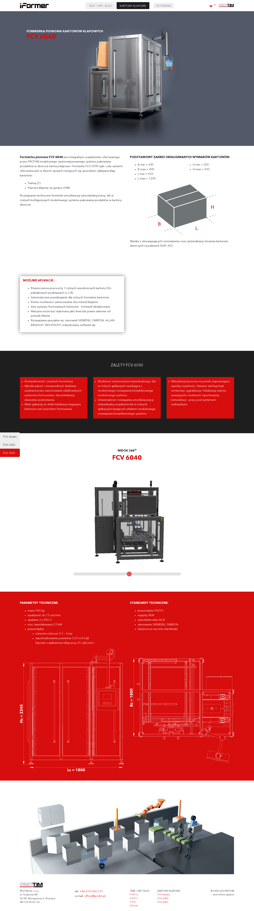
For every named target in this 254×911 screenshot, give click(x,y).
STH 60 (134, 906)
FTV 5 (133, 902)
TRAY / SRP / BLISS (100, 6)
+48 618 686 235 (91, 891)
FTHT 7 (134, 898)
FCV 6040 (9, 453)
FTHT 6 (134, 895)
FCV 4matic (10, 437)
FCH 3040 (9, 445)
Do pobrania (163, 6)
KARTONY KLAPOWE (133, 6)
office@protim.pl (95, 896)
